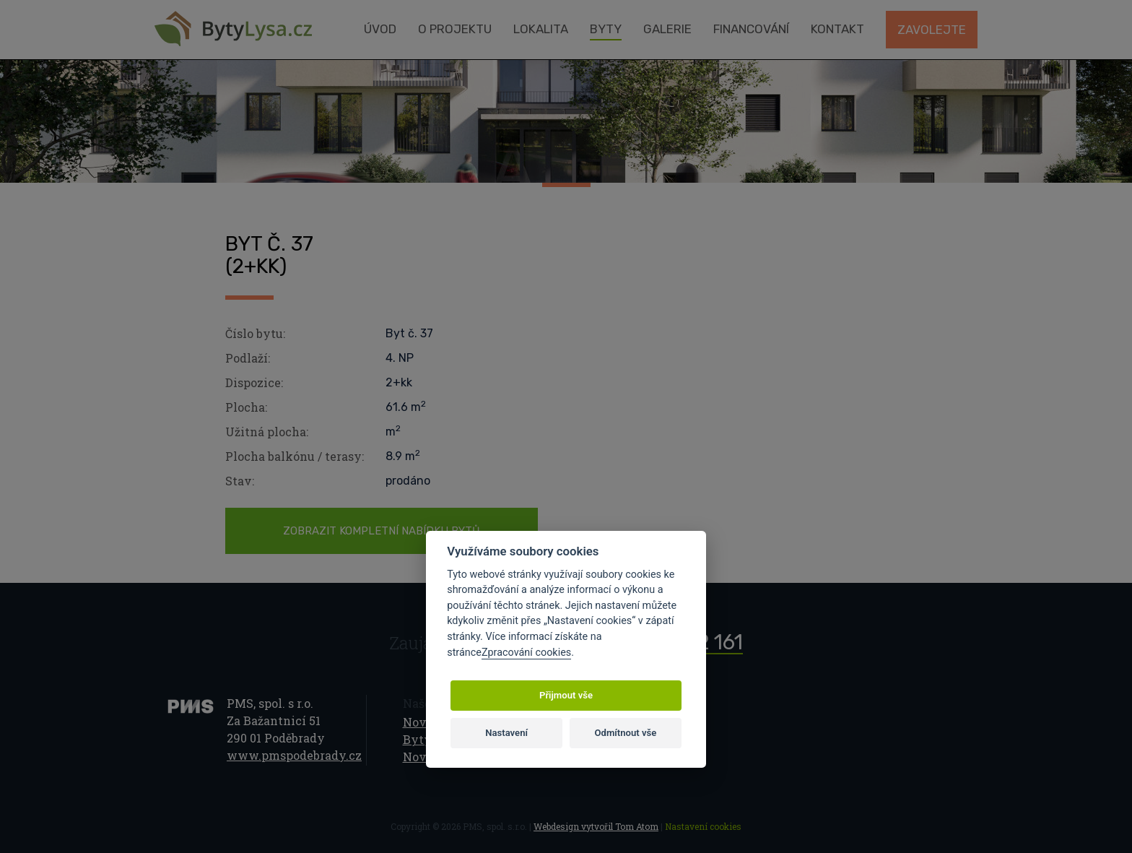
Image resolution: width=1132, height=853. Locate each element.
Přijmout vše (566, 695)
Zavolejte (931, 29)
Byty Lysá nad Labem (233, 29)
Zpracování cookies (526, 652)
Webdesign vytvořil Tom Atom (596, 826)
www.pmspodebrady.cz (294, 755)
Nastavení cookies (703, 826)
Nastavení (506, 732)
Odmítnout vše (626, 732)
